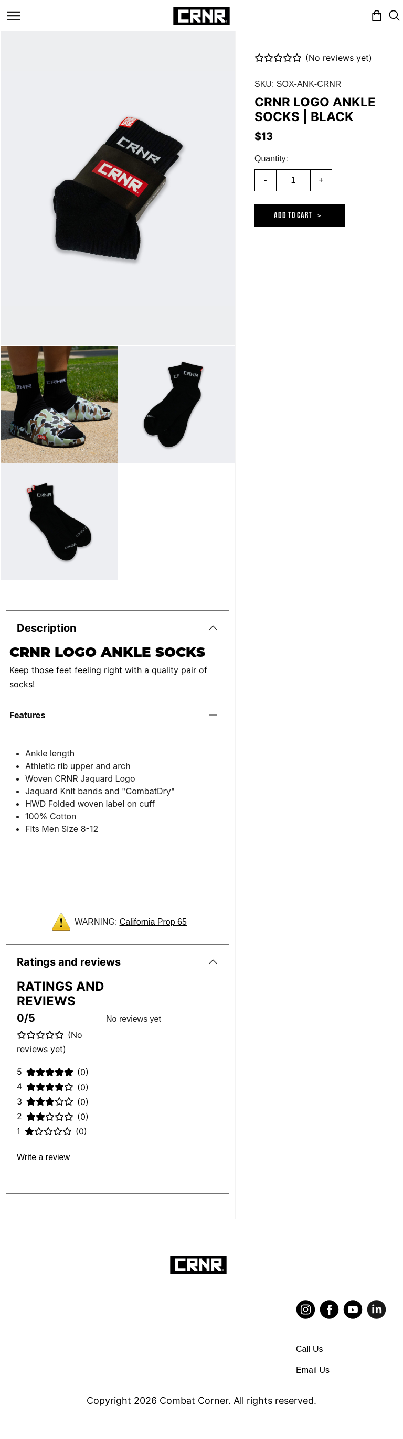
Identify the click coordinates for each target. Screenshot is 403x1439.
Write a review (43, 1157)
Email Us (313, 1370)
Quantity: (271, 158)
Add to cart (293, 216)
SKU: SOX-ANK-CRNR (297, 84)
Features (27, 715)
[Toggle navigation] (13, 15)
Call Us (309, 1349)
